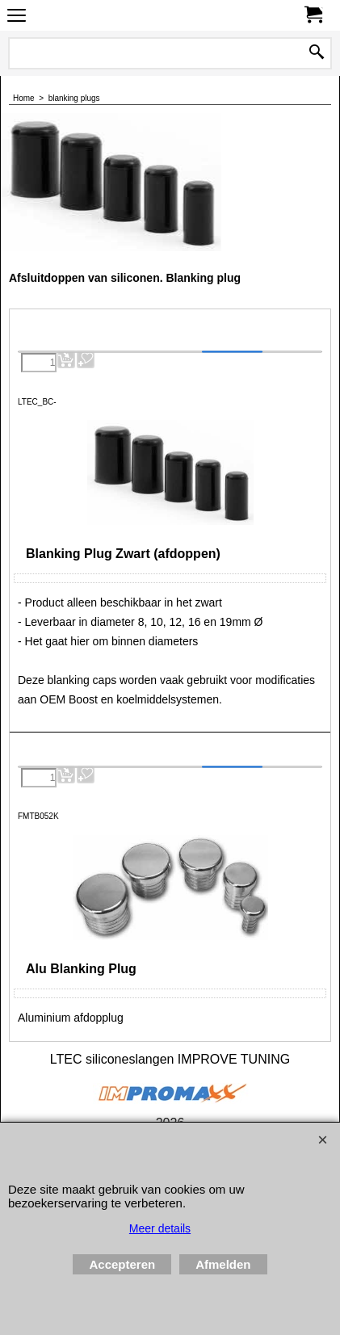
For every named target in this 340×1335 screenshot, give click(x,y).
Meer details (160, 1228)
